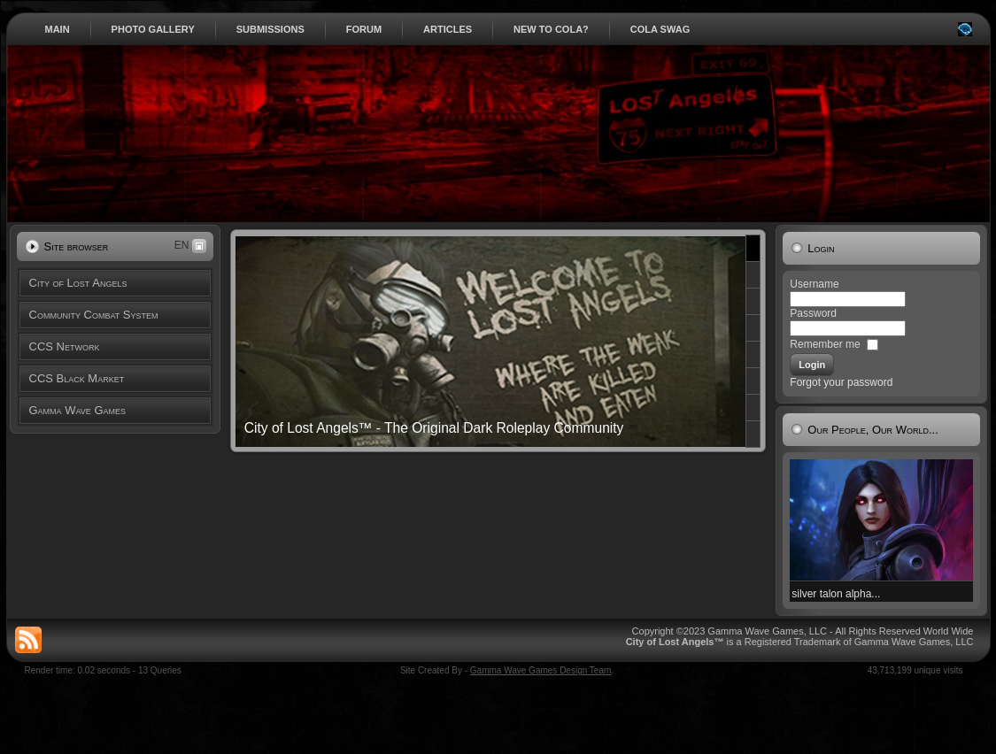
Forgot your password (841, 382)
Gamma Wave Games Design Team (541, 670)
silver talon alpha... (835, 594)
